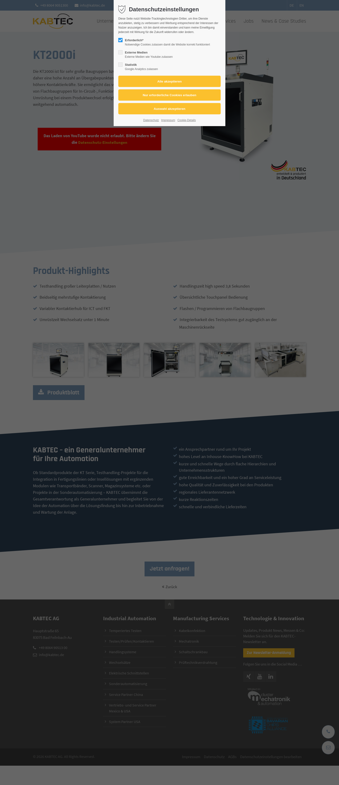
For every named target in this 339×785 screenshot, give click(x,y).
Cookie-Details (187, 120)
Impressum (168, 120)
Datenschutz (151, 120)
